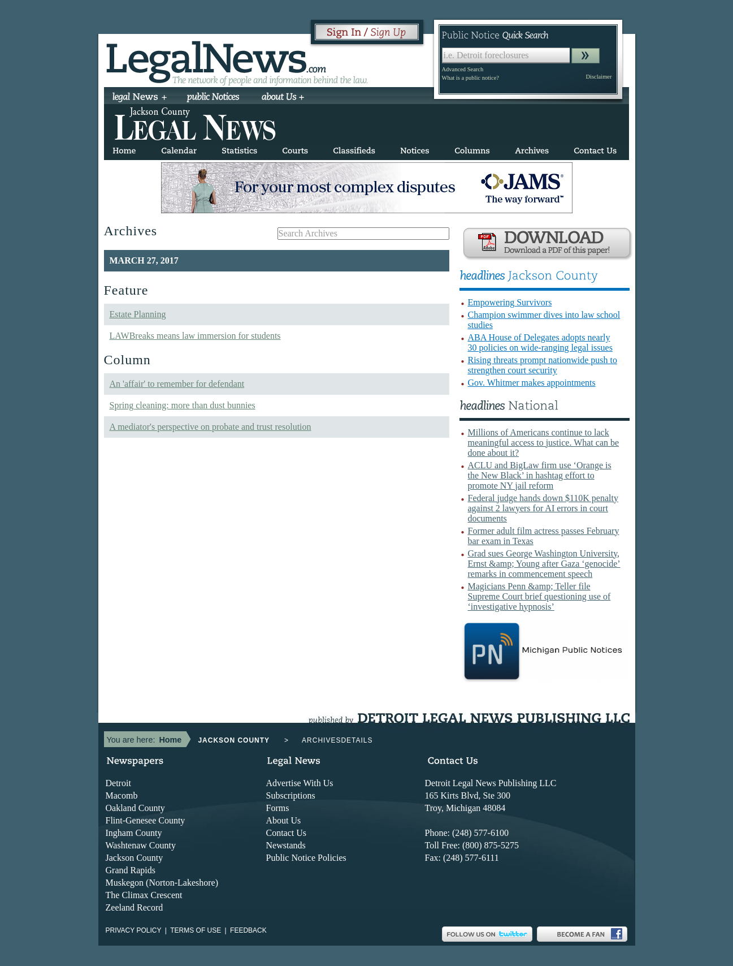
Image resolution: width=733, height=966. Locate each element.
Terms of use (195, 930)
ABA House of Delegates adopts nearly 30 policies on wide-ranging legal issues (540, 342)
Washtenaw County (141, 845)
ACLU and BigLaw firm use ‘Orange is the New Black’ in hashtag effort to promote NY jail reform (539, 475)
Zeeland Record (134, 907)
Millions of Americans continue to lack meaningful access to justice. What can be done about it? (543, 443)
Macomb (122, 795)
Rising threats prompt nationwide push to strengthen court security (542, 365)
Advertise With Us (299, 783)
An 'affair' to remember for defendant (177, 384)
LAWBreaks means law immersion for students (195, 335)
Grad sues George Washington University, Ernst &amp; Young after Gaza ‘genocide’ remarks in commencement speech (544, 564)
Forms (277, 808)
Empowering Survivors (510, 302)
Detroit (118, 783)
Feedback (248, 930)
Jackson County (134, 857)
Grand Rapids (130, 870)
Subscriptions (290, 795)
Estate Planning (138, 314)
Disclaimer (598, 77)
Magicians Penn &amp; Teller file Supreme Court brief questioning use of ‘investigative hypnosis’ (539, 596)
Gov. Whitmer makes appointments (532, 382)
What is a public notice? (470, 78)
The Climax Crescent (144, 895)
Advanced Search (463, 69)
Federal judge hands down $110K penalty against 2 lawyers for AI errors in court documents (543, 508)
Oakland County (135, 808)
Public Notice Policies (306, 857)
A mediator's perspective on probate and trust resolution (210, 427)
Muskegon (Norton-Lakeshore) (162, 882)
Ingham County (134, 833)
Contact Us (286, 833)
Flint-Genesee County (145, 820)
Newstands (286, 845)
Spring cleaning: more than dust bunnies (182, 405)
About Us (283, 820)
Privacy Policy (134, 930)
